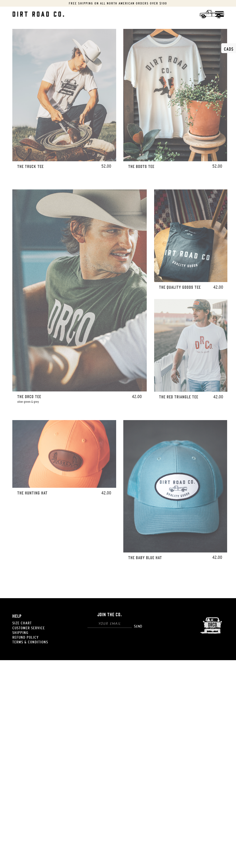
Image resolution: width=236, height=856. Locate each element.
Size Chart (22, 623)
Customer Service (28, 628)
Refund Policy (25, 637)
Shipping (20, 632)
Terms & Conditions (30, 642)
